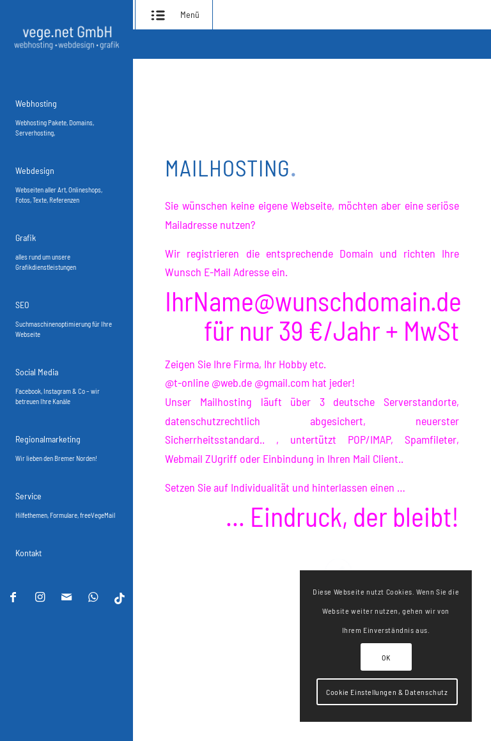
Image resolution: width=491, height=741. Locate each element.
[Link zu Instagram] (39, 598)
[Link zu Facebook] (13, 598)
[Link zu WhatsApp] (92, 598)
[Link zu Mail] (66, 598)
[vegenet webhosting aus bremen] (66, 37)
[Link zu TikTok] (119, 598)
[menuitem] (66, 114)
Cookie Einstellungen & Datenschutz (387, 691)
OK (386, 657)
